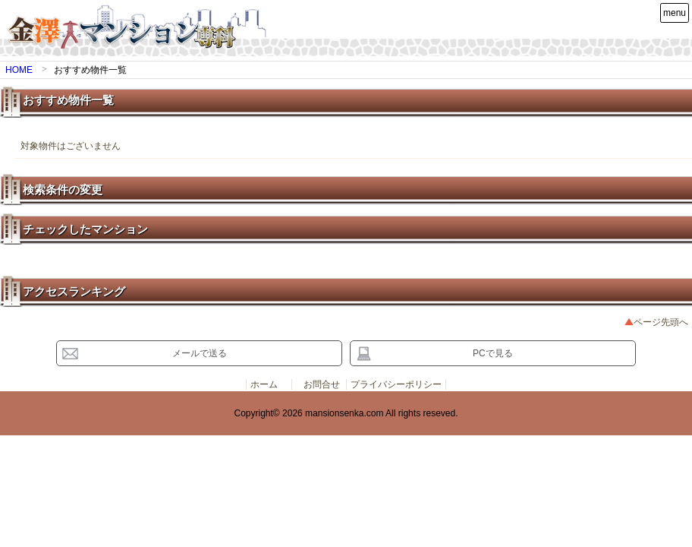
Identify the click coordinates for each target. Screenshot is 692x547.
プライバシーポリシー (396, 384)
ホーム (264, 384)
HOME (19, 70)
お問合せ (322, 384)
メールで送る (199, 353)
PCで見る (493, 353)
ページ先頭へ (661, 322)
